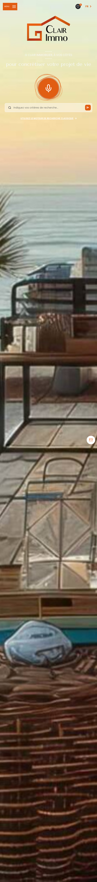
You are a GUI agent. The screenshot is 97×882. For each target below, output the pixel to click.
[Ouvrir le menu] (10, 6)
